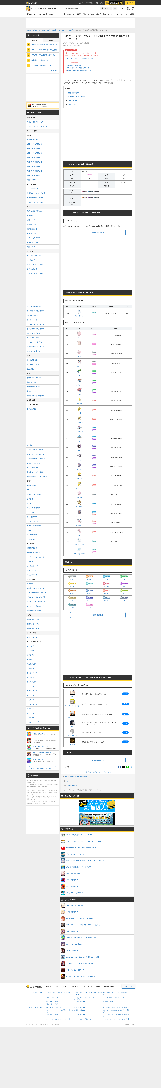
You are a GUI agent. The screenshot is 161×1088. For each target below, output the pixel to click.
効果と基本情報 (73, 93)
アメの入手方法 (32, 269)
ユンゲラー (79, 410)
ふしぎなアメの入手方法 (35, 342)
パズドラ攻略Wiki (79, 1001)
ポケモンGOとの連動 (34, 526)
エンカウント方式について (35, 557)
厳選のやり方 (31, 215)
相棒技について (32, 382)
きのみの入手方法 (32, 315)
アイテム (91, 14)
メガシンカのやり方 (33, 463)
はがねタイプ (31, 718)
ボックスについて (32, 566)
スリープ (79, 476)
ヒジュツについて (32, 570)
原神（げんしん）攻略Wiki (53, 1007)
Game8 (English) (109, 986)
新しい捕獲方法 (32, 517)
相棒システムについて (34, 378)
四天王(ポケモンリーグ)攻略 (36, 193)
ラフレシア (79, 391)
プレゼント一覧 (32, 320)
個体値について (32, 224)
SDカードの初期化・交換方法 (36, 593)
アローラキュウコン (79, 551)
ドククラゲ (79, 438)
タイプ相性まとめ (32, 468)
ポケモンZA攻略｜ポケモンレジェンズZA (58, 992)
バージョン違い (119, 14)
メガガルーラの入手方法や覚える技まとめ (44, 55)
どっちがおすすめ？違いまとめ (41, 65)
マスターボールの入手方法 (35, 347)
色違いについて (32, 233)
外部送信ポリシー (75, 986)
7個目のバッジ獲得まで (34, 171)
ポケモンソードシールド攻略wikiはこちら (79, 70)
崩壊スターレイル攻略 (52, 1001)
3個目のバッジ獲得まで (34, 153)
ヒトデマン (79, 504)
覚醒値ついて (31, 247)
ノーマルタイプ (32, 646)
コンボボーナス (32, 535)
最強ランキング (32, 14)
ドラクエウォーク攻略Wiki (53, 1004)
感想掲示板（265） (33, 628)
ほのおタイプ (31, 650)
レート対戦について (33, 561)
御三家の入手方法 (32, 445)
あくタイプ (30, 713)
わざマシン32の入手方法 (76, 97)
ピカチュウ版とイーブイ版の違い (37, 126)
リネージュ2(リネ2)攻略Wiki (82, 1019)
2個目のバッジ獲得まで (34, 148)
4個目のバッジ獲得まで (34, 157)
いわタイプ (30, 700)
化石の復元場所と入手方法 (35, 311)
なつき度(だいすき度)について (36, 396)
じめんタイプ (31, 682)
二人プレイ (30, 512)
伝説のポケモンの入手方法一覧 (37, 476)
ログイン (130, 3)
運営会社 (98, 986)
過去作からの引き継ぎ (34, 610)
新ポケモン (30, 499)
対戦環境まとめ (32, 548)
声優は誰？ (30, 584)
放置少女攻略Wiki (79, 1010)
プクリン (79, 363)
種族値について (32, 229)
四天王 (79, 14)
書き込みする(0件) (98, 760)
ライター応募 (128, 986)
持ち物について (32, 575)
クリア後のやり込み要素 (35, 197)
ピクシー (79, 344)
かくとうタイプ (32, 673)
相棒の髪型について (33, 387)
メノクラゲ (79, 429)
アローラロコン (79, 313)
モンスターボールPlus (34, 494)
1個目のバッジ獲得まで (34, 144)
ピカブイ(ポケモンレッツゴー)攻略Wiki (76, 776)
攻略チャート (53, 14)
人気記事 (34, 40)
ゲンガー (79, 466)
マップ (110, 14)
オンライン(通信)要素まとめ (36, 601)
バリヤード (79, 522)
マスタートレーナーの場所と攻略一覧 (78, 68)
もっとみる (54, 70)
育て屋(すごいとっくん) (34, 364)
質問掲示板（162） (33, 624)
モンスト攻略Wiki (108, 1001)
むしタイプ (30, 695)
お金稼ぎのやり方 (32, 242)
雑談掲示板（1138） (33, 619)
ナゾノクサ (79, 372)
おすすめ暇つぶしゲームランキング (43, 768)
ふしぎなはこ (31, 539)
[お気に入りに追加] (106, 8)
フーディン (79, 419)
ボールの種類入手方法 (34, 306)
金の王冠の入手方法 (33, 333)
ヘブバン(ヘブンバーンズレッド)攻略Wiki (115, 1007)
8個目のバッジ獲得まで (34, 175)
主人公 (29, 503)
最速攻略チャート (32, 139)
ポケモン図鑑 (130, 14)
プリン (79, 353)
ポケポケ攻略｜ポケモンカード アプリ (114, 997)
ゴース (79, 447)
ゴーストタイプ (32, 704)
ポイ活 (99, 3)
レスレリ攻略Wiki (79, 1007)
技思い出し (30, 369)
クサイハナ (79, 382)
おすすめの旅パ (32, 409)
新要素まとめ (31, 485)
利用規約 (48, 986)
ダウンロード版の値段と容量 (36, 597)
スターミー (79, 513)
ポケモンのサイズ (32, 521)
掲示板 (51, 40)
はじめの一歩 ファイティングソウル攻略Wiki (116, 1019)
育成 (84, 14)
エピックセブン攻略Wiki (53, 1014)
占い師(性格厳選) (32, 360)
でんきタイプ (31, 664)
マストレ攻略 (43, 14)
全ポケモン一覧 (32, 637)
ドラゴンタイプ (32, 709)
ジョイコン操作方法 (33, 508)
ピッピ (79, 335)
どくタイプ (30, 677)
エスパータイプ (32, 691)
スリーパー (79, 485)
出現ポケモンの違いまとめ (39, 60)
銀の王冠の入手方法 (33, 338)
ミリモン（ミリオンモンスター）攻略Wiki (58, 1019)
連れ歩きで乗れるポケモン (35, 454)
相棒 (104, 14)
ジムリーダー (71, 14)
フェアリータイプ (71, 785)
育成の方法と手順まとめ (35, 211)
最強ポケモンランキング (74, 65)
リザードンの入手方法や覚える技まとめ (44, 45)
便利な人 (98, 14)
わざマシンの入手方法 (34, 255)
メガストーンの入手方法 (35, 264)
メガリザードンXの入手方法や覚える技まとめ (45, 50)
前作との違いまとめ (33, 552)
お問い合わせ (88, 986)
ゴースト (79, 457)
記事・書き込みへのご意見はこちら (98, 772)
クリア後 (62, 14)
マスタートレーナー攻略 (35, 202)
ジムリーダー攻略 (32, 189)
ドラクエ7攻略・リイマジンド (54, 997)
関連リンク (72, 104)
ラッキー (79, 494)
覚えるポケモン (73, 101)
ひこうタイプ (31, 686)
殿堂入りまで (31, 180)
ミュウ (79, 532)
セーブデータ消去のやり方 (35, 606)
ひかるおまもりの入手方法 (35, 329)
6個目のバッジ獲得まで (34, 166)
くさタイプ (30, 659)
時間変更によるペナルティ (35, 588)
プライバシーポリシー (60, 986)
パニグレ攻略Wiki (79, 1014)
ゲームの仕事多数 (86, 3)
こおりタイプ (31, 668)
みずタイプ (30, 655)
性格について (31, 220)
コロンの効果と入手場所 (35, 273)
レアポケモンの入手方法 (35, 450)
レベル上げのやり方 (33, 238)
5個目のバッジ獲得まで (34, 162)
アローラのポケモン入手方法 (36, 459)
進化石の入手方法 (32, 260)
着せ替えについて (32, 391)
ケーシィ (79, 400)
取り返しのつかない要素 (35, 472)
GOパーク (30, 530)
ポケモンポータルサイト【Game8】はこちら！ (81, 58)
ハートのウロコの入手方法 (35, 324)
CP (28, 490)
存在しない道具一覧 (33, 351)
